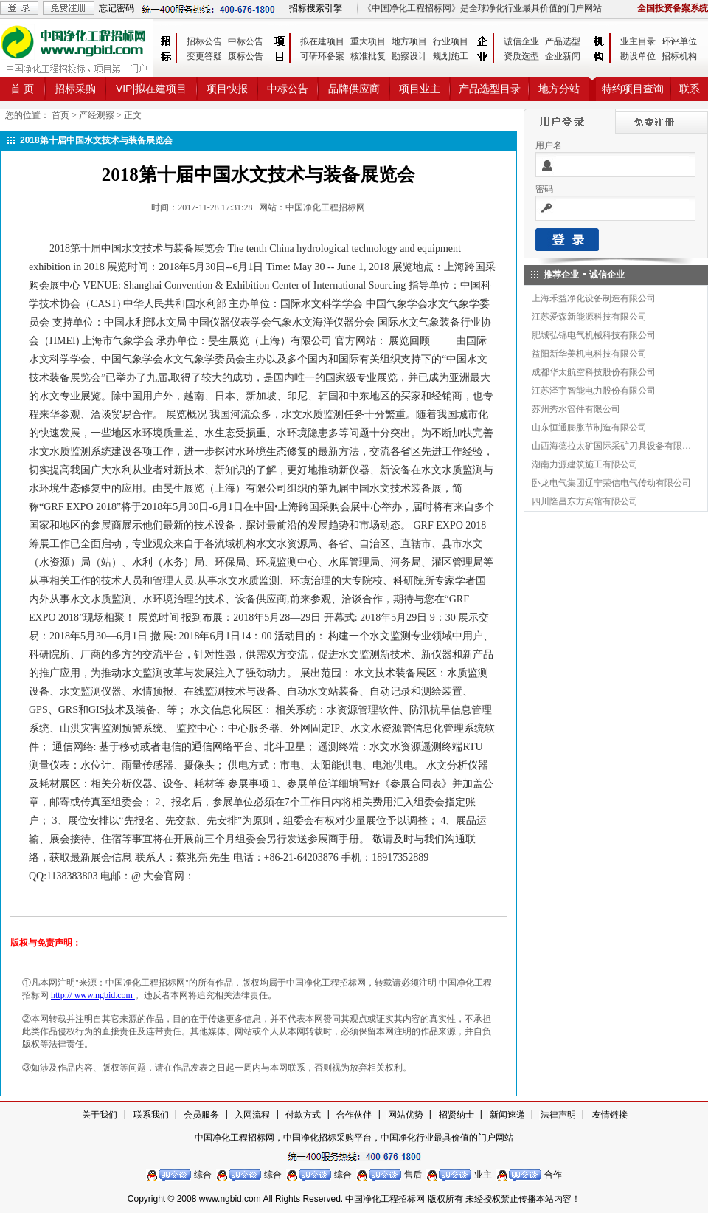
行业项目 (450, 41)
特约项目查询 (633, 89)
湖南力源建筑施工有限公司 (585, 464)
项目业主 (419, 89)
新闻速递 (507, 1115)
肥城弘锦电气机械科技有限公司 (594, 335)
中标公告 (245, 41)
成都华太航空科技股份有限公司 (594, 372)
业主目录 (638, 41)
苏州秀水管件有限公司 (576, 409)
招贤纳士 (456, 1115)
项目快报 (227, 89)
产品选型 (562, 41)
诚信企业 (521, 41)
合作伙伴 (354, 1115)
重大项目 (368, 41)
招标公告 (204, 41)
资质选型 (521, 56)
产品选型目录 (490, 89)
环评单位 (679, 41)
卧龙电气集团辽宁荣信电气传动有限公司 (611, 483)
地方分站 (559, 89)
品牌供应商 (354, 89)
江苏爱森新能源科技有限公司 (589, 317)
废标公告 (245, 56)
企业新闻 (562, 56)
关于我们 (99, 1115)
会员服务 (201, 1115)
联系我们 (151, 1115)
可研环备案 (322, 56)
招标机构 (679, 56)
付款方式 (303, 1115)
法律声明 (558, 1115)
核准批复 (368, 56)
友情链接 (610, 1115)
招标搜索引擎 (315, 8)
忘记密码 (116, 8)
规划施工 (450, 56)
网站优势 (405, 1115)
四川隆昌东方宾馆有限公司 (585, 501)
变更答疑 (204, 56)
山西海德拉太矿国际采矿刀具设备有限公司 (612, 446)
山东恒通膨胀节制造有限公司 (589, 427)
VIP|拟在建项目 (151, 89)
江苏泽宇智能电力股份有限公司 (594, 390)
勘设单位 (638, 56)
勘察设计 (409, 56)
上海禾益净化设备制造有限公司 (594, 298)
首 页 (22, 89)
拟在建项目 (322, 41)
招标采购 (75, 89)
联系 (689, 89)
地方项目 (409, 41)
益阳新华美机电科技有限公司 (589, 353)
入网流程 (252, 1115)
